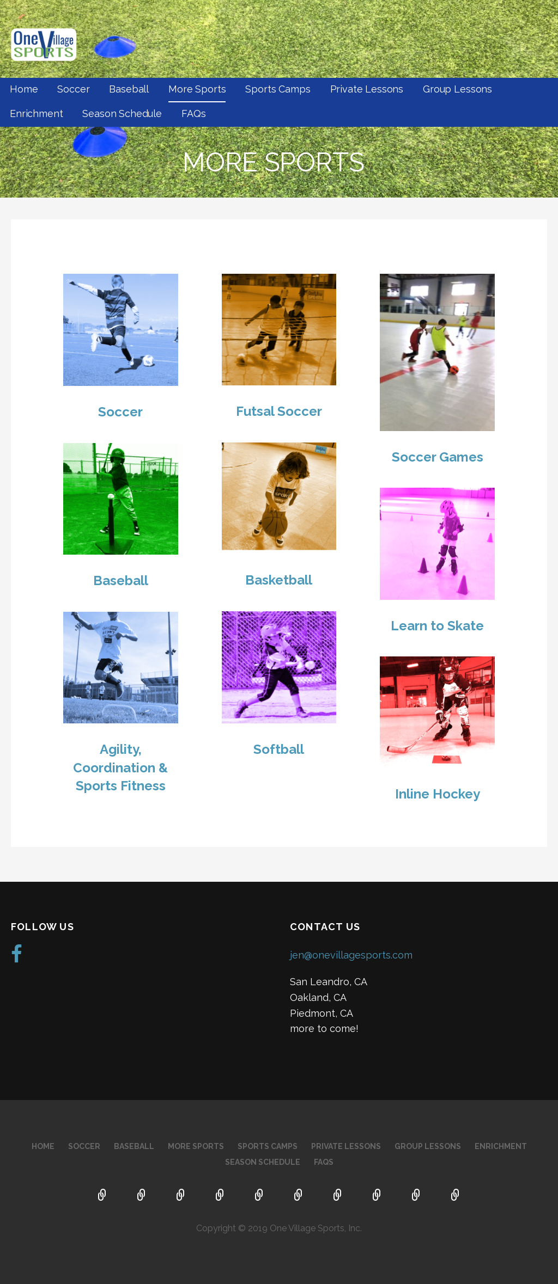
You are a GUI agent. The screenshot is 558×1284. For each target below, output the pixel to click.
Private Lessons (367, 89)
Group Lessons (457, 89)
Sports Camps (277, 89)
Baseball (129, 89)
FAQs (193, 113)
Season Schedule (122, 113)
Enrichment (36, 113)
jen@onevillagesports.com (351, 955)
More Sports (197, 89)
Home (24, 89)
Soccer (73, 89)
